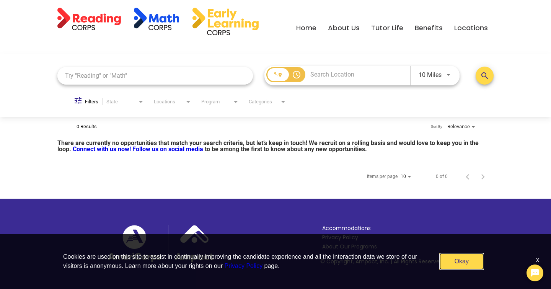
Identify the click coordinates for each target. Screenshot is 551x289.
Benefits (429, 28)
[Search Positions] (485, 76)
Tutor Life (387, 28)
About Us (344, 28)
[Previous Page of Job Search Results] (467, 176)
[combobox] (155, 76)
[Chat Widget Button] (535, 273)
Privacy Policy (244, 266)
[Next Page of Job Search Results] (483, 176)
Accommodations (346, 228)
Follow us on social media (168, 149)
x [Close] (537, 259)
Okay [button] (462, 261)
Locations (471, 28)
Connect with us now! (102, 149)
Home (306, 28)
